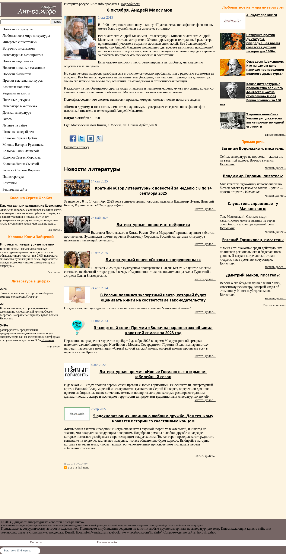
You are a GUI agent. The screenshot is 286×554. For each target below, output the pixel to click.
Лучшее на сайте (15, 125)
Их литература (13, 176)
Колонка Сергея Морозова (22, 157)
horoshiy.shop (206, 532)
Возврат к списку (76, 147)
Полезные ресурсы (16, 99)
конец (86, 467)
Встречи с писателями (19, 48)
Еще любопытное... (275, 134)
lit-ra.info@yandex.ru (91, 532)
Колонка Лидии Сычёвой (21, 164)
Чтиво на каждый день (19, 132)
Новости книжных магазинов (24, 67)
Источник (31, 296)
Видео (7, 119)
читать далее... (205, 209)
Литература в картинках (20, 106)
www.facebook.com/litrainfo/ (141, 532)
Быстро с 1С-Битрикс (17, 550)
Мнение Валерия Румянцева (23, 144)
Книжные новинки (16, 87)
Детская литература (17, 112)
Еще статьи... (55, 229)
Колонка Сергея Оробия (20, 138)
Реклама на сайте (15, 189)
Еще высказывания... (274, 305)
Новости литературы (18, 29)
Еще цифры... (54, 346)
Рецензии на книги (16, 93)
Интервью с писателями (20, 42)
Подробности (130, 4)
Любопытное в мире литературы (26, 35)
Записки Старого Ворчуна (21, 170)
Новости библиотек (17, 74)
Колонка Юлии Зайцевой (21, 151)
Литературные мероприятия (23, 55)
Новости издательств (18, 61)
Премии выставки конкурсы (23, 80)
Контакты (10, 183)
